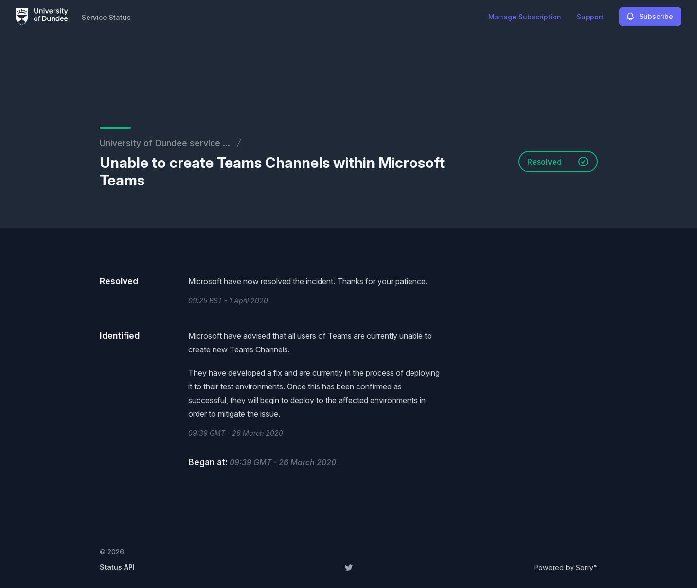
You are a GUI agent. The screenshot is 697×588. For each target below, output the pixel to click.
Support (590, 17)
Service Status (106, 17)
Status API (117, 567)
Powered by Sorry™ (566, 567)
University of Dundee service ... (165, 143)
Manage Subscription (524, 17)
